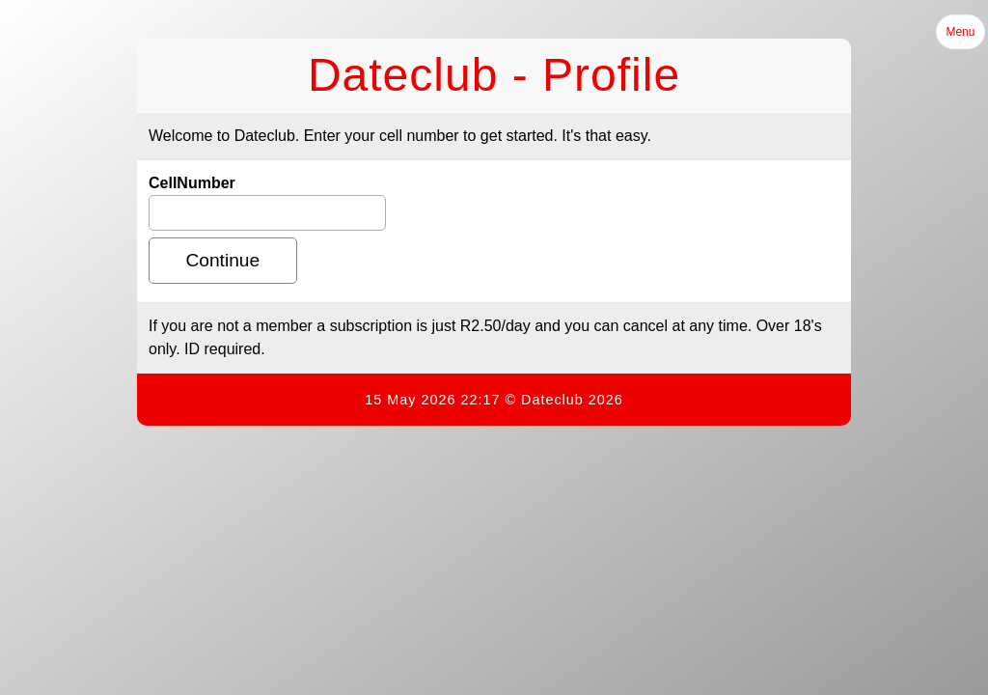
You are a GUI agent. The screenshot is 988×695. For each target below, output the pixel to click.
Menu (960, 32)
